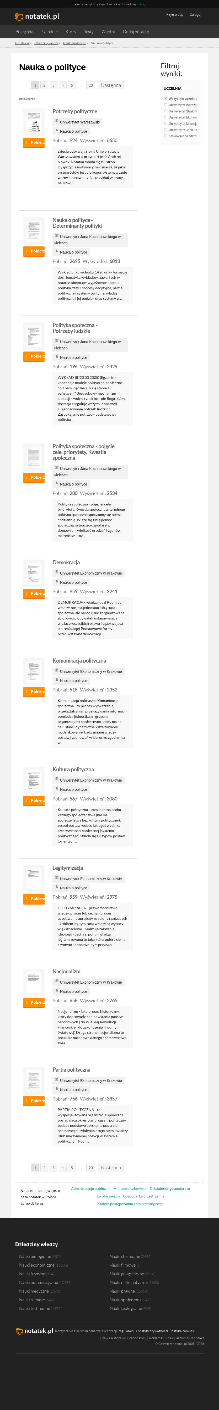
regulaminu (127, 1331)
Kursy (71, 31)
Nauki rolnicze (32, 1299)
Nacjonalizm (66, 971)
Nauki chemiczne (125, 1256)
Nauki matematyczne (129, 1282)
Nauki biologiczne (35, 1256)
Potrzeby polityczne (74, 111)
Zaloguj (195, 14)
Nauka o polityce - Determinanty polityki (77, 223)
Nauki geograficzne (127, 1273)
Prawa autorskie (113, 1338)
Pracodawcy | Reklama (144, 1338)
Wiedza (108, 31)
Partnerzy (182, 1338)
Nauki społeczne (124, 1299)
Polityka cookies (181, 1331)
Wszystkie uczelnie (186, 99)
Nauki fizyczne (32, 1273)
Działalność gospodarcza (170, 1188)
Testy (89, 31)
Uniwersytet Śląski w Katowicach (194, 111)
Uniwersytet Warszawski (189, 105)
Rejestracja (175, 14)
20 (91, 85)
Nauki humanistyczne (38, 1282)
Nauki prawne (122, 1291)
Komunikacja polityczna (79, 661)
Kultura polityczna (73, 769)
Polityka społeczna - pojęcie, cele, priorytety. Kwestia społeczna (83, 452)
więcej (141, 4)
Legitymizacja (67, 868)
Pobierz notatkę (38, 142)
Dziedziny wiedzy (36, 1244)
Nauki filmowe (123, 1265)
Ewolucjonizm (108, 1196)
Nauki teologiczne (126, 1308)
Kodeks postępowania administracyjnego (130, 1204)
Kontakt (197, 1338)
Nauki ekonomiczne (37, 1265)
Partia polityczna (71, 1070)
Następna (111, 85)
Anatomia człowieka (130, 1188)
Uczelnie (50, 31)
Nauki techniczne (34, 1308)
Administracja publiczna (90, 1188)
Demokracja (66, 562)
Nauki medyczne (34, 1291)
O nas (168, 1338)
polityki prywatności (153, 1331)
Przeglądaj (24, 31)
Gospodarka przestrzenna (143, 1196)
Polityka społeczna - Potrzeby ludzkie (74, 328)
